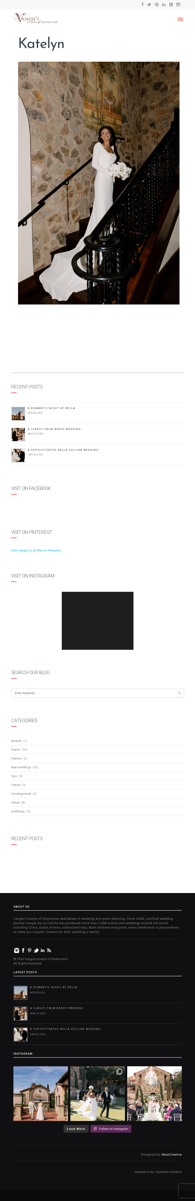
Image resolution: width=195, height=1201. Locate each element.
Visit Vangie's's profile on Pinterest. (36, 550)
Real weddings (21, 767)
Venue (15, 802)
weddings (18, 811)
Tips (14, 776)
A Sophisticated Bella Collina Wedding (63, 450)
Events (15, 749)
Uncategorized (21, 793)
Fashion (16, 758)
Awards (16, 741)
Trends (15, 785)
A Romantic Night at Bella (51, 408)
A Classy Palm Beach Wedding (54, 429)
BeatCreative (172, 1154)
